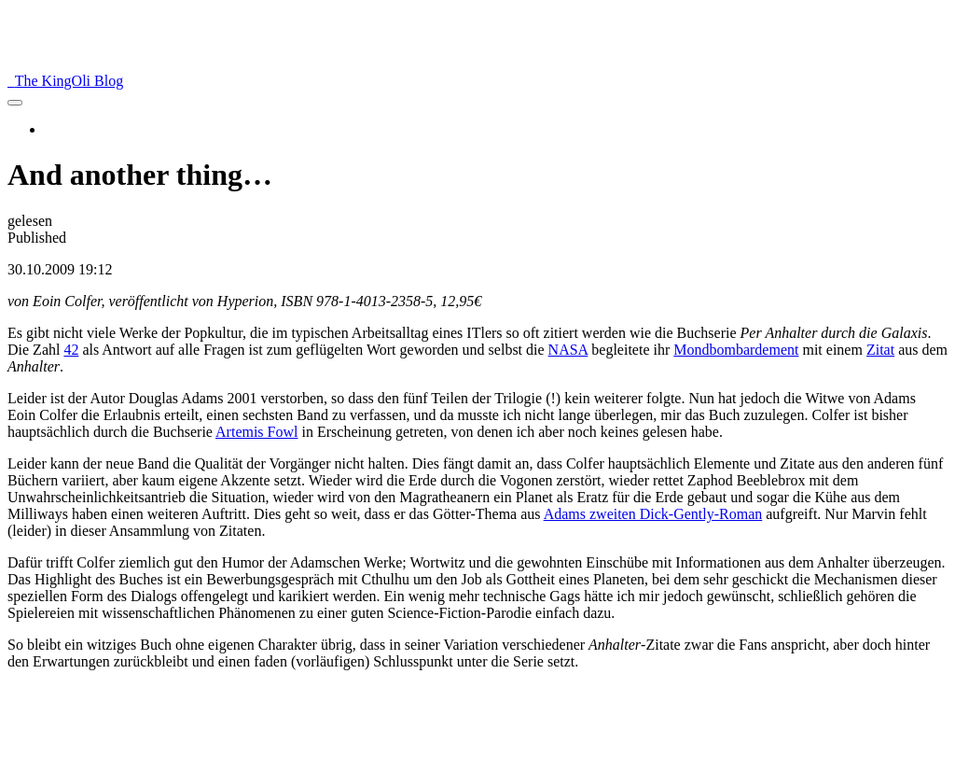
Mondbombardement (735, 350)
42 (70, 350)
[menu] (14, 102)
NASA (568, 350)
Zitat (880, 350)
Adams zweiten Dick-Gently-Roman (653, 514)
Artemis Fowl (256, 432)
